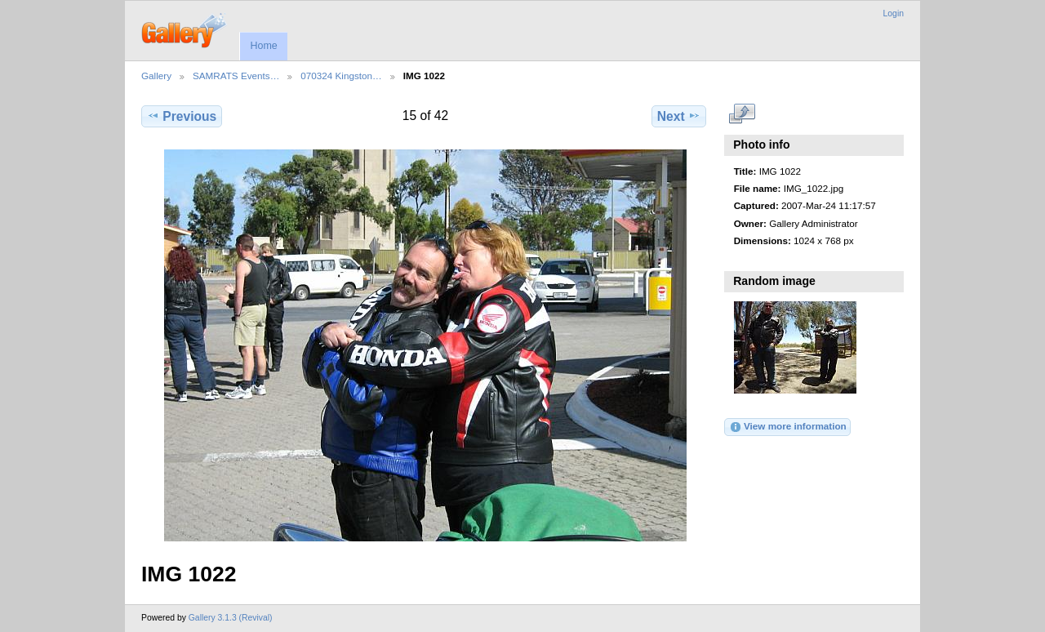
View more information (788, 427)
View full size (742, 114)
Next (678, 116)
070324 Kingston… (340, 75)
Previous (181, 116)
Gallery (156, 75)
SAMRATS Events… (236, 75)
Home (263, 45)
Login (893, 13)
